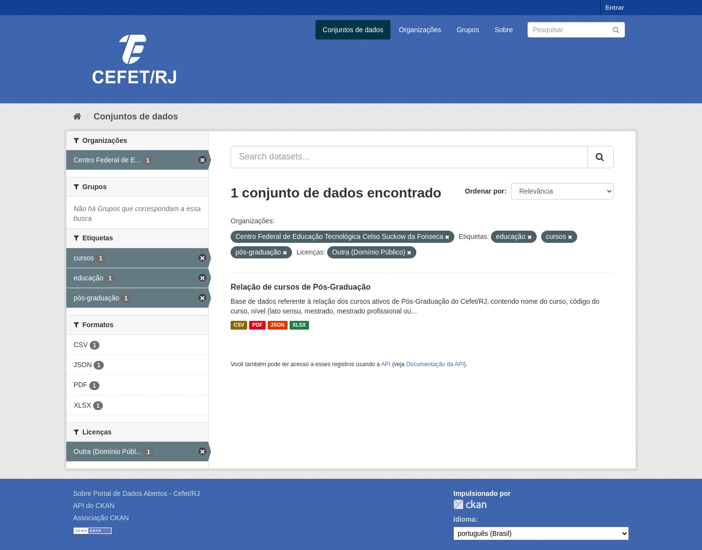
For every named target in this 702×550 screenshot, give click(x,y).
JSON (278, 325)
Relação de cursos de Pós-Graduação (300, 287)
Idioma (464, 519)
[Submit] (616, 29)
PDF (257, 325)
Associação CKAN (101, 518)
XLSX (299, 325)
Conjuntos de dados (353, 30)
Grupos (468, 30)
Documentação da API (435, 364)
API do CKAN (94, 506)
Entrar (614, 7)
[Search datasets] (576, 30)
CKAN (470, 504)
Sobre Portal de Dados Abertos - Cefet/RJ (136, 493)
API (385, 364)
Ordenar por (485, 191)
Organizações (420, 30)
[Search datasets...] (409, 157)
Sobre (504, 30)
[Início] (77, 116)
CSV (239, 325)
